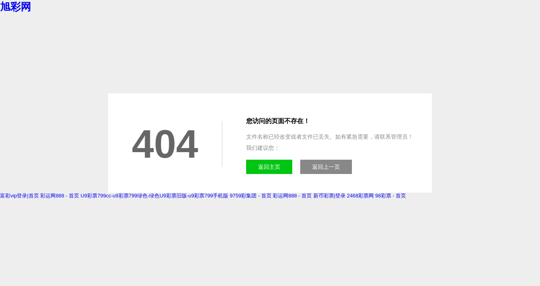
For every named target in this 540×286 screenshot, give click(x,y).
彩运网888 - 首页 (59, 196)
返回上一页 (326, 167)
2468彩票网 (360, 196)
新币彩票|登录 (329, 196)
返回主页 (269, 167)
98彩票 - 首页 (390, 196)
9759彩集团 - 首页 (251, 196)
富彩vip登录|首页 (19, 196)
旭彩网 (15, 6)
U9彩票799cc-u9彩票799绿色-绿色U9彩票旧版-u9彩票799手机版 (155, 196)
